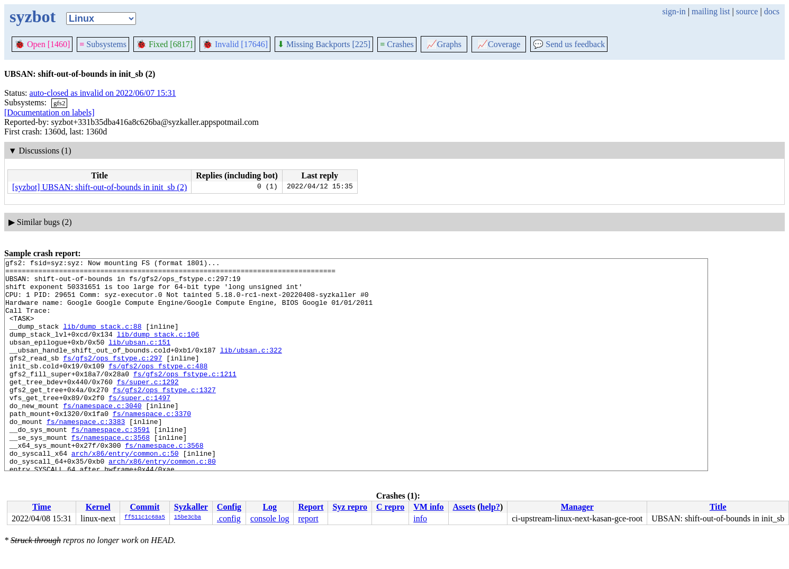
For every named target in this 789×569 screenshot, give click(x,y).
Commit (144, 506)
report (308, 518)
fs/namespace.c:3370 (152, 445)
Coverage (498, 44)
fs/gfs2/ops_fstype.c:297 (112, 378)
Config (229, 506)
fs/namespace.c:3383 (86, 454)
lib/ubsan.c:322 (251, 369)
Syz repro (349, 506)
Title (718, 506)
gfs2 (59, 103)
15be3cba (187, 517)
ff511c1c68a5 (144, 517)
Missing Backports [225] (323, 44)
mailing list (711, 11)
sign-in (673, 11)
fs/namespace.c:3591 (110, 464)
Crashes (397, 44)
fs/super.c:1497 (139, 426)
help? (490, 506)
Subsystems (102, 44)
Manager (577, 506)
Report (310, 506)
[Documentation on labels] (49, 112)
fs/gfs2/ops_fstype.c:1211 (185, 397)
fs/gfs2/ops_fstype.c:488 (157, 388)
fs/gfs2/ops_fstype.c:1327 (164, 416)
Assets (464, 506)
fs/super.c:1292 (148, 407)
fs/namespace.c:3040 (102, 435)
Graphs (444, 44)
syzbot (33, 16)
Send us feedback (569, 44)
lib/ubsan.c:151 (139, 359)
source (747, 11)
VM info (428, 506)
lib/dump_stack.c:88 (102, 340)
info (420, 518)
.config (229, 518)
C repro (390, 506)
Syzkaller (191, 506)
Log (269, 506)
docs (771, 11)
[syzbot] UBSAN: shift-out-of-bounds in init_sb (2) (99, 187)
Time (41, 506)
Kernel (98, 506)
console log (269, 518)
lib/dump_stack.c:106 (158, 350)
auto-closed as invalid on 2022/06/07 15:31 (103, 92)
